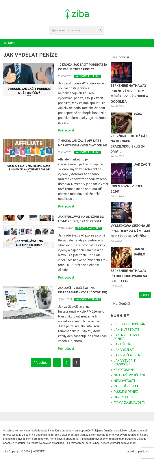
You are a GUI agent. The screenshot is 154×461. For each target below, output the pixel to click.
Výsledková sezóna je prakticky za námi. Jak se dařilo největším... (130, 231)
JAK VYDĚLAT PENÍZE (87, 76)
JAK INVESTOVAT (126, 330)
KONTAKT (38, 451)
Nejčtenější (121, 303)
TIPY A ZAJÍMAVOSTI (129, 402)
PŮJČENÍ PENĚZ (126, 392)
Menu (12, 43)
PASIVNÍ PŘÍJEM (126, 386)
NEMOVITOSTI (124, 381)
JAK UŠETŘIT (123, 344)
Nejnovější (121, 57)
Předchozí (41, 363)
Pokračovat (66, 130)
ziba (5, 451)
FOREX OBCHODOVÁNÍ (130, 324)
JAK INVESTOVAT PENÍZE (126, 337)
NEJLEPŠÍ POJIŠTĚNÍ (129, 375)
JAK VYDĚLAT (124, 350)
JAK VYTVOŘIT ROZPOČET (125, 362)
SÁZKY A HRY (124, 397)
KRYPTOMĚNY (124, 370)
